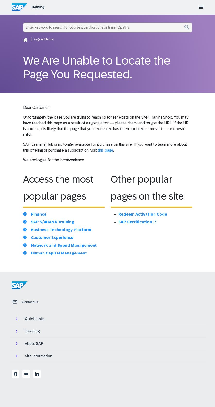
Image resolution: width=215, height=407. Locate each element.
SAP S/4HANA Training (52, 222)
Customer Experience (52, 238)
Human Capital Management (59, 253)
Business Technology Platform (61, 230)
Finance (38, 214)
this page (105, 150)
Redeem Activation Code (142, 214)
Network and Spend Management (64, 245)
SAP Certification (137, 222)
